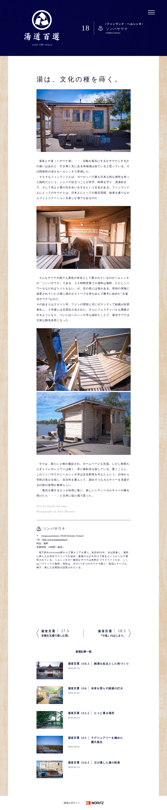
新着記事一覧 (84, 651)
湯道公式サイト (72, 803)
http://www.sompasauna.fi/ (55, 539)
